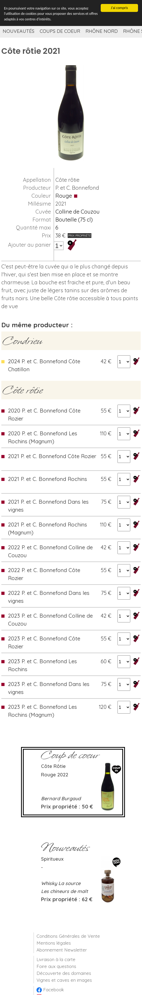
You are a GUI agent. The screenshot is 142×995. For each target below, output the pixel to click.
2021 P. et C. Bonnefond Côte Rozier (52, 456)
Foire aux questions (56, 966)
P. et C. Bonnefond (77, 187)
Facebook (50, 989)
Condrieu (22, 340)
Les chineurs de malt (64, 891)
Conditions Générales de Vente (68, 936)
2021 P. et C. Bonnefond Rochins (47, 479)
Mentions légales (53, 943)
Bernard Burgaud (61, 798)
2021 (60, 203)
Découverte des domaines (63, 973)
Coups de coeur (60, 31)
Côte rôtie (67, 179)
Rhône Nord (102, 31)
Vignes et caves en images (64, 980)
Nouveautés (18, 31)
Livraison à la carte (55, 959)
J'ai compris (119, 8)
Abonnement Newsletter (61, 950)
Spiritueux (52, 859)
